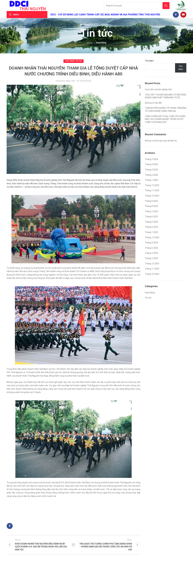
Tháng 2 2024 (151, 263)
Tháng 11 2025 (152, 195)
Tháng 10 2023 (152, 279)
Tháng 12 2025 (152, 190)
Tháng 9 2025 (151, 205)
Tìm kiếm (149, 65)
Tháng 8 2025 (151, 211)
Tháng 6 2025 (151, 221)
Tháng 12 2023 (152, 268)
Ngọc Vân (70, 85)
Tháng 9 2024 (151, 247)
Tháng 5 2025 (151, 226)
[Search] (136, 8)
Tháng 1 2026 (151, 185)
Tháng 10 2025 (152, 200)
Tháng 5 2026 (151, 164)
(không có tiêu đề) (153, 107)
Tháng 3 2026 (151, 174)
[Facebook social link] (176, 19)
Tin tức (79, 66)
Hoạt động (101, 47)
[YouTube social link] (183, 19)
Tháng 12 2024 (152, 242)
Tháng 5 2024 (151, 253)
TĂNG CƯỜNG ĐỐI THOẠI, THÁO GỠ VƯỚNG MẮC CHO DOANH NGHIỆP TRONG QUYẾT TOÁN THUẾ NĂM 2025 (165, 124)
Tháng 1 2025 (151, 237)
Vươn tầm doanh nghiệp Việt (158, 94)
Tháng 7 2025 (151, 216)
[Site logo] (28, 7)
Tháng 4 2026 (151, 169)
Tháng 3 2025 (151, 232)
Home (90, 47)
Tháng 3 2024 (151, 258)
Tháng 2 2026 (151, 179)
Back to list (73, 550)
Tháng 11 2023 (152, 273)
